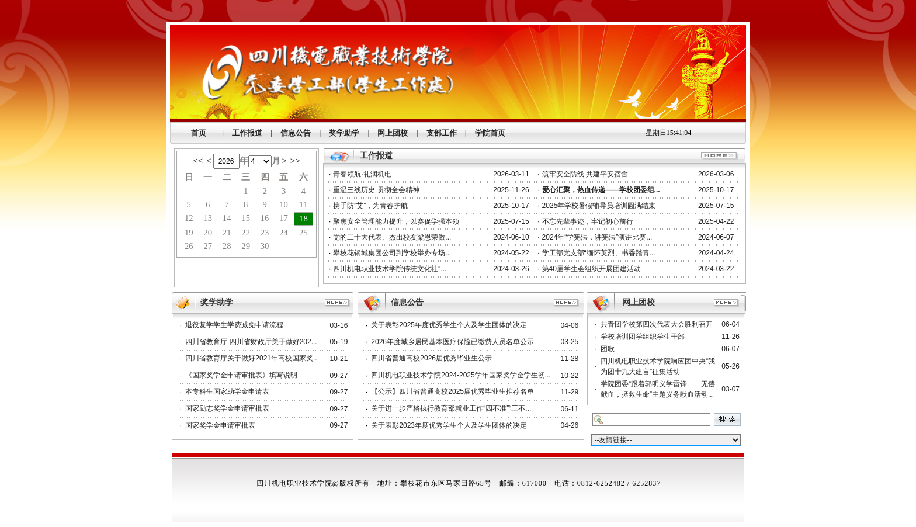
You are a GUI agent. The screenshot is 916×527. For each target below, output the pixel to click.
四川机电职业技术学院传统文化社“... (389, 269)
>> (295, 160)
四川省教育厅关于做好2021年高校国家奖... (252, 358)
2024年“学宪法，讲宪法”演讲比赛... (597, 237)
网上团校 (638, 302)
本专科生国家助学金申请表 (227, 391)
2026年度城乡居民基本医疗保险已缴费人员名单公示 (452, 342)
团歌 (608, 349)
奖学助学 (216, 302)
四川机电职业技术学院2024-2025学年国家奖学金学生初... (460, 375)
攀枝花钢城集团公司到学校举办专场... (392, 253)
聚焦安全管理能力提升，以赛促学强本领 (396, 221)
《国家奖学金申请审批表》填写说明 (241, 375)
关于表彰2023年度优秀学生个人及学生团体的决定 (449, 425)
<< (198, 160)
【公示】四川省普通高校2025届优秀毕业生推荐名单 (452, 391)
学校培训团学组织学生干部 (643, 336)
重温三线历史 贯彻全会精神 (376, 190)
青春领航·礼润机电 (362, 174)
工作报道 (376, 155)
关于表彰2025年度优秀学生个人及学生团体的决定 (449, 325)
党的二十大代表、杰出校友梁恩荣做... (392, 237)
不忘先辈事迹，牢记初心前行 (587, 221)
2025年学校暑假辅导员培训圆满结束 (599, 206)
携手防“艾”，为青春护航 (370, 206)
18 (303, 218)
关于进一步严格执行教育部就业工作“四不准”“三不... (451, 408)
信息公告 (407, 302)
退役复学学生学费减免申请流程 (234, 325)
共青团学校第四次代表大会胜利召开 (657, 324)
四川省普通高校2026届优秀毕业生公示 (431, 358)
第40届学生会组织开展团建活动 (591, 269)
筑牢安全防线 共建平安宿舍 (585, 174)
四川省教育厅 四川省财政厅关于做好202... (251, 342)
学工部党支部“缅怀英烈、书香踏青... (598, 253)
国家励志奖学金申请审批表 (227, 408)
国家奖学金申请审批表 (220, 425)
